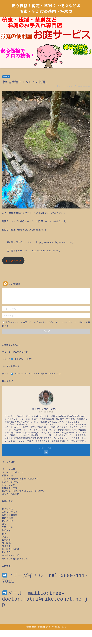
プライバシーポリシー (13, 472)
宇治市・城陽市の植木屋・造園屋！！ (21, 478)
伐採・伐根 (7, 475)
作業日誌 (6, 77)
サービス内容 (8, 469)
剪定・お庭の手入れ (12, 481)
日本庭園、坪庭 (9, 487)
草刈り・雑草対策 (10, 494)
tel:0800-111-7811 (24, 359)
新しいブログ (8, 484)
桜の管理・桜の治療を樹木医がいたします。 (23, 490)
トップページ (13, 260)
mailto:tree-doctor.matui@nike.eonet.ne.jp (38, 373)
